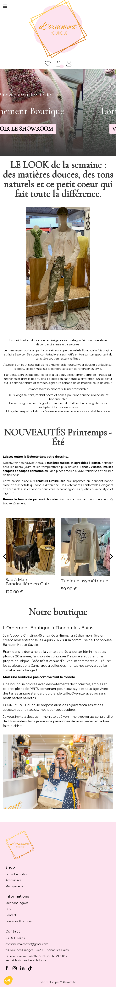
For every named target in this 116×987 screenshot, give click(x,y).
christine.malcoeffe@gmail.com (26, 944)
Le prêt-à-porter (16, 874)
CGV (8, 909)
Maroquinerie (14, 886)
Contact (10, 915)
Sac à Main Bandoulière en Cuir (27, 582)
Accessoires (13, 880)
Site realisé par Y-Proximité (58, 982)
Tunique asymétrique (84, 581)
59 (69, 589)
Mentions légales (16, 903)
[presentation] (4, 556)
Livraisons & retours (18, 921)
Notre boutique (58, 612)
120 (14, 591)
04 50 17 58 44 (15, 938)
